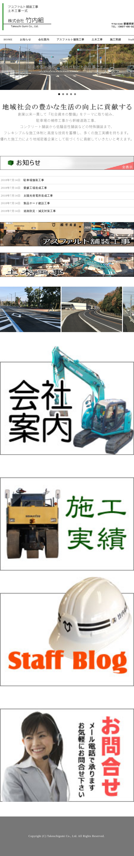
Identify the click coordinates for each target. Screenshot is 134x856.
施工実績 (115, 39)
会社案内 (43, 39)
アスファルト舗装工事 (70, 39)
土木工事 (97, 39)
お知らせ (25, 39)
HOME (8, 39)
